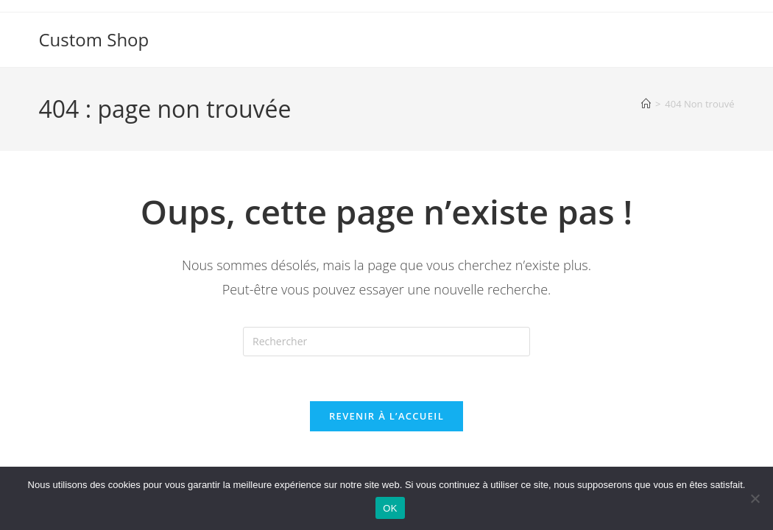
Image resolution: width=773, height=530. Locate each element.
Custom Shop (94, 39)
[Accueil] (646, 103)
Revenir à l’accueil (386, 416)
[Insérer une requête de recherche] (386, 341)
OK (390, 508)
